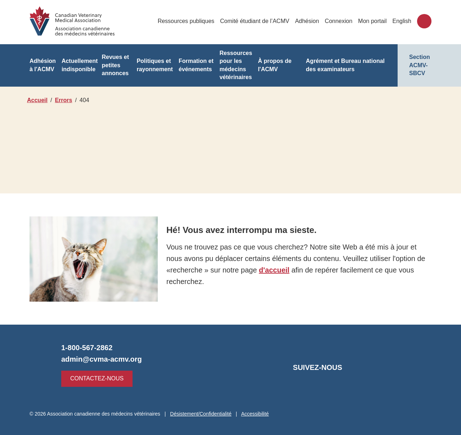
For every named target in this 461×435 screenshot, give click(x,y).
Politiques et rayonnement (154, 65)
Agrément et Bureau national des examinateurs (345, 65)
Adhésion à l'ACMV (42, 65)
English (402, 21)
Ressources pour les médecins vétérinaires (235, 65)
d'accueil (270, 270)
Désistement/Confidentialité (204, 414)
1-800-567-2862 (87, 347)
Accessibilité (259, 414)
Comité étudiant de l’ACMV (257, 21)
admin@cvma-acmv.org (100, 359)
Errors (64, 100)
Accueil (37, 100)
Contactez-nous (94, 378)
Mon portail (373, 21)
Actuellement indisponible (79, 65)
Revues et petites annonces (115, 65)
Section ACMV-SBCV (419, 65)
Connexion (340, 21)
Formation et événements (195, 65)
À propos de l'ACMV (274, 65)
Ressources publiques (190, 21)
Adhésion (309, 21)
